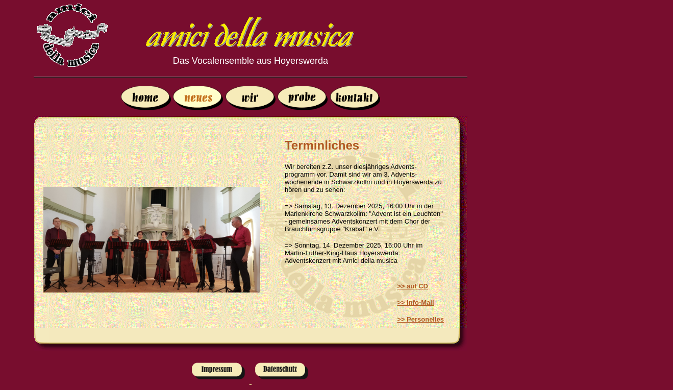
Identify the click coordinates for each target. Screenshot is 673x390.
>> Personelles (420, 319)
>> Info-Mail (415, 302)
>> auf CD (412, 286)
